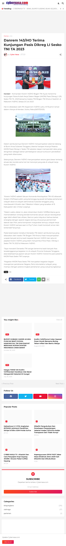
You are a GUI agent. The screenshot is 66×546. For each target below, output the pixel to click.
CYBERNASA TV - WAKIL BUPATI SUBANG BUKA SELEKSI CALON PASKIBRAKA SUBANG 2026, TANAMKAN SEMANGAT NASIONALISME (35, 9)
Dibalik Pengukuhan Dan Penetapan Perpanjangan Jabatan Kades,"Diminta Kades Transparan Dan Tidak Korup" (47, 429)
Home (6, 36)
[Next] (63, 9)
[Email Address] (33, 487)
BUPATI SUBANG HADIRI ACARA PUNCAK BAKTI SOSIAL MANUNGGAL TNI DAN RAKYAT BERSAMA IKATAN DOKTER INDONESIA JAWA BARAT (17, 343)
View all (59, 320)
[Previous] (60, 9)
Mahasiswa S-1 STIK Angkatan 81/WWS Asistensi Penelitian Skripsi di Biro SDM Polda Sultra (17, 428)
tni (11, 36)
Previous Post (8, 384)
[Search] (63, 3)
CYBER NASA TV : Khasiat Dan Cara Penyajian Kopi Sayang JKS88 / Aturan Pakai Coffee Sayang (16, 457)
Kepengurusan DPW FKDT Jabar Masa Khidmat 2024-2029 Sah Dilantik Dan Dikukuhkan (47, 456)
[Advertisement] (33, 26)
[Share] (60, 54)
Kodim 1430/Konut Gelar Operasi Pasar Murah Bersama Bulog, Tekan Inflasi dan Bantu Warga (48, 341)
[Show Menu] (3, 3)
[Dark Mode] (59, 3)
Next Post (59, 384)
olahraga (33, 510)
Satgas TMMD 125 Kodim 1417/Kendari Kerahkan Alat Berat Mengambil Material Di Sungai (18, 372)
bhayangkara (33, 506)
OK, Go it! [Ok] (8, 542)
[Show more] (48, 279)
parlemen (33, 513)
